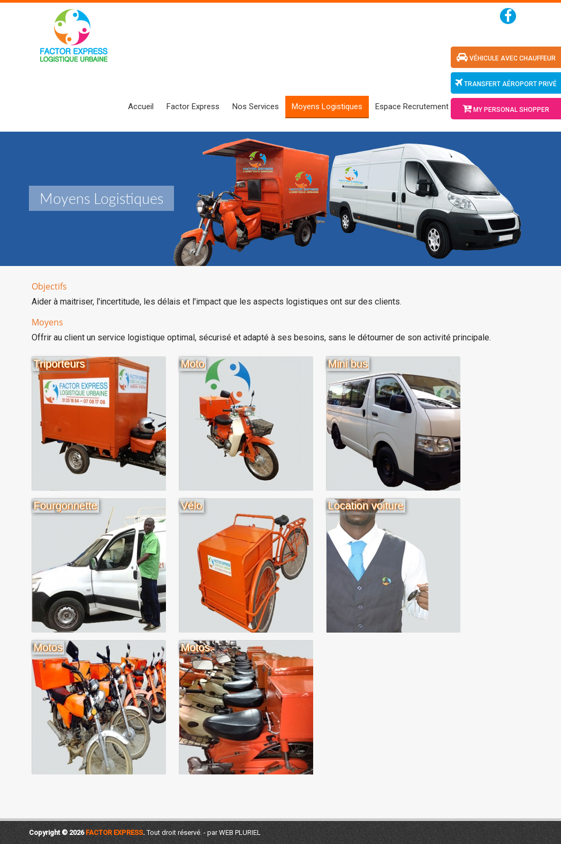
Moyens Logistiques (327, 106)
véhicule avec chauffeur (506, 57)
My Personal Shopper (506, 108)
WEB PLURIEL (240, 832)
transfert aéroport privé (506, 83)
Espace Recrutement (412, 106)
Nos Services (255, 106)
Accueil (141, 106)
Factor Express (192, 106)
